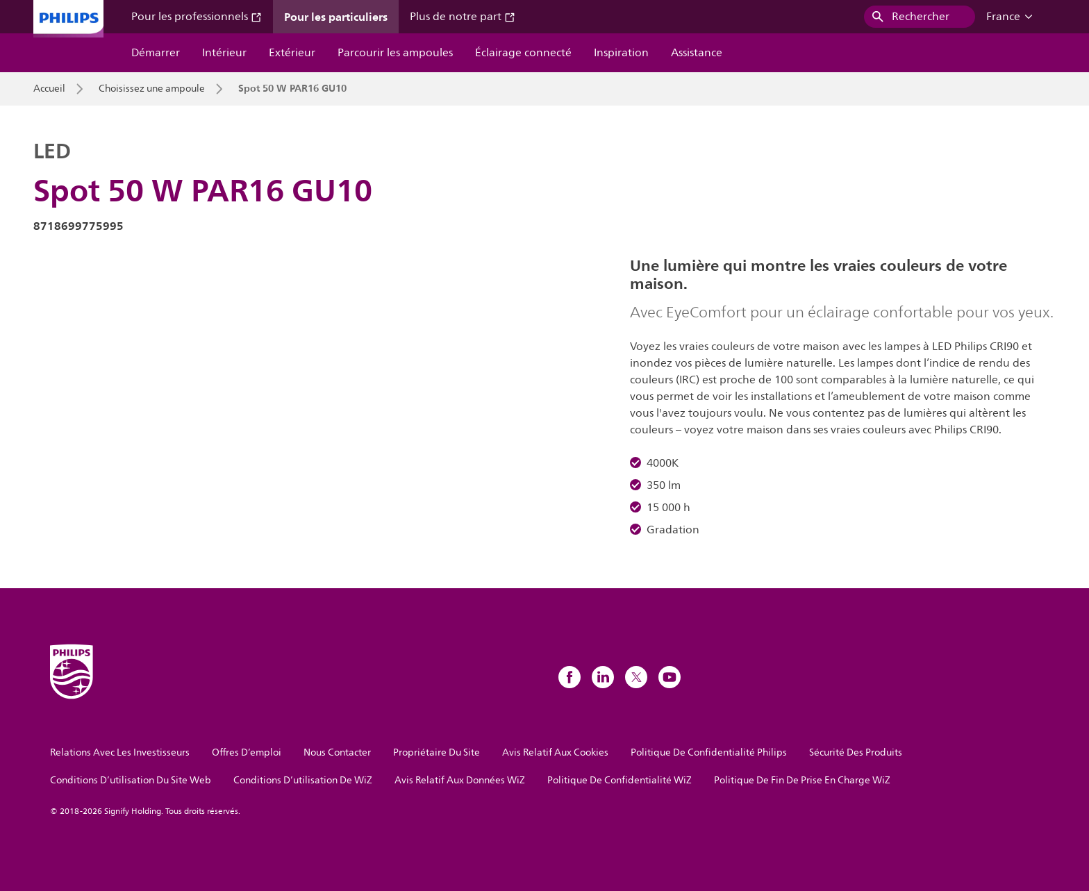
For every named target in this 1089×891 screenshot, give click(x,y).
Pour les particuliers (336, 16)
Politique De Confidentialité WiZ (619, 780)
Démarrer (155, 53)
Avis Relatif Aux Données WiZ (459, 780)
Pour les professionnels (196, 16)
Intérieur (224, 53)
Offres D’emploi (246, 752)
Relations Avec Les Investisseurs (120, 752)
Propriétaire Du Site (436, 752)
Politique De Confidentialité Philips (709, 752)
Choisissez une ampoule (152, 89)
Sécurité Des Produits (855, 752)
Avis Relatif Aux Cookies (555, 752)
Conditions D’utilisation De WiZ (302, 780)
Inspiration (621, 53)
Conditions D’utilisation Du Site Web (130, 780)
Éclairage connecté (523, 53)
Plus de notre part (462, 16)
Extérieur (292, 53)
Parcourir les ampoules (395, 53)
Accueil (49, 89)
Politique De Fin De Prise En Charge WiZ (802, 780)
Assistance (696, 53)
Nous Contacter (337, 752)
